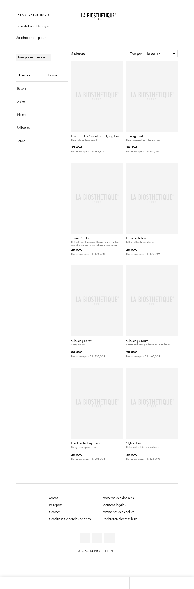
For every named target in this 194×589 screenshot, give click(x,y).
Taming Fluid (134, 136)
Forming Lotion (136, 238)
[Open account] (162, 14)
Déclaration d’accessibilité (119, 518)
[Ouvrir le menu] (97, 583)
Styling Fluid (134, 443)
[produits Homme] (44, 75)
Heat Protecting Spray (86, 443)
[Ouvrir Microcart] (173, 14)
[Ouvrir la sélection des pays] (151, 14)
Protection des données (118, 497)
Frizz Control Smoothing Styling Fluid (95, 136)
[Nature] (42, 114)
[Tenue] (42, 140)
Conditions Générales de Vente (70, 518)
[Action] (42, 101)
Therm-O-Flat (80, 238)
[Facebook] (85, 538)
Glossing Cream (137, 340)
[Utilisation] (42, 127)
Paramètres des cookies (118, 511)
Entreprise (56, 504)
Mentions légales (114, 504)
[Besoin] (42, 88)
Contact (54, 511)
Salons (53, 497)
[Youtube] (97, 538)
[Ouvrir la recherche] (161, 583)
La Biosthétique (25, 26)
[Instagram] (109, 538)
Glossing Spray (81, 340)
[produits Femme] (18, 75)
